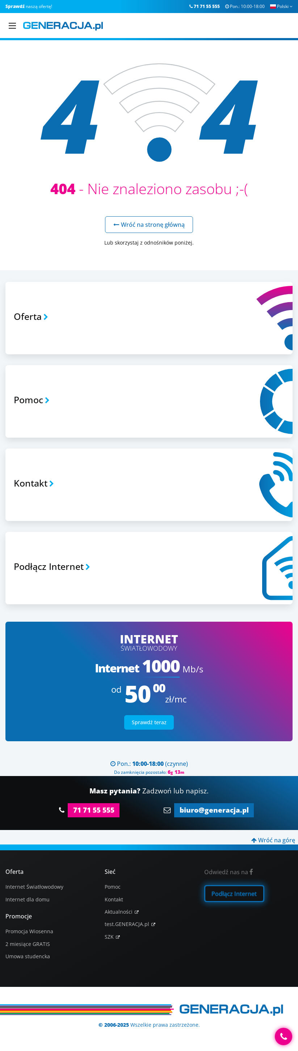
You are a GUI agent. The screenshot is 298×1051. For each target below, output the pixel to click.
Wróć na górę (273, 840)
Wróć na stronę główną (149, 225)
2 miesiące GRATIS (27, 944)
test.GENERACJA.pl (127, 924)
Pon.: (245, 6)
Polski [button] (281, 6)
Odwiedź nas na (228, 872)
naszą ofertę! (28, 6)
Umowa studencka (27, 956)
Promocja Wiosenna (29, 931)
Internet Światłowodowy (34, 886)
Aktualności (119, 911)
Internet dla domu (27, 899)
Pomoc (113, 886)
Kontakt (114, 899)
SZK (109, 936)
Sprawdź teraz (149, 722)
